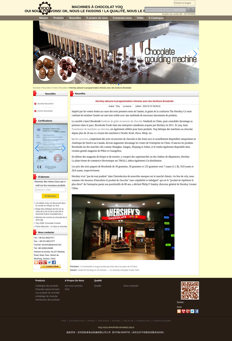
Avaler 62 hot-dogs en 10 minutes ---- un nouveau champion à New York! (108, 270)
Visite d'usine (103, 321)
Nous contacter (131, 285)
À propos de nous (97, 18)
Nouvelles (75, 18)
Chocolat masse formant (47, 289)
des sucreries (81, 139)
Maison (43, 18)
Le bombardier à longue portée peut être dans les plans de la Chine (108, 266)
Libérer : (139, 106)
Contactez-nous (122, 18)
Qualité (97, 285)
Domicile (36, 88)
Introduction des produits (47, 299)
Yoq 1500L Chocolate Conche (48, 223)
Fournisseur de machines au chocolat (90, 129)
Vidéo (140, 18)
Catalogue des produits (46, 285)
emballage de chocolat (46, 296)
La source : (128, 106)
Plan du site (128, 321)
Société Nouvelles (45, 104)
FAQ (67, 289)
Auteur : (112, 106)
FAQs (63, 321)
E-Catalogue (156, 18)
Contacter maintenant (50, 266)
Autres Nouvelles (60, 88)
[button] (111, 84)
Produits (58, 18)
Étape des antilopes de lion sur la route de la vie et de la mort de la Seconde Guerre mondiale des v (50, 211)
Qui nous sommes (74, 285)
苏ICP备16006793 (121, 332)
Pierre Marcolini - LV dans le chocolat (51, 226)
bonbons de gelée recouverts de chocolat (122, 121)
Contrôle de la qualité (162, 321)
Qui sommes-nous (76, 321)
